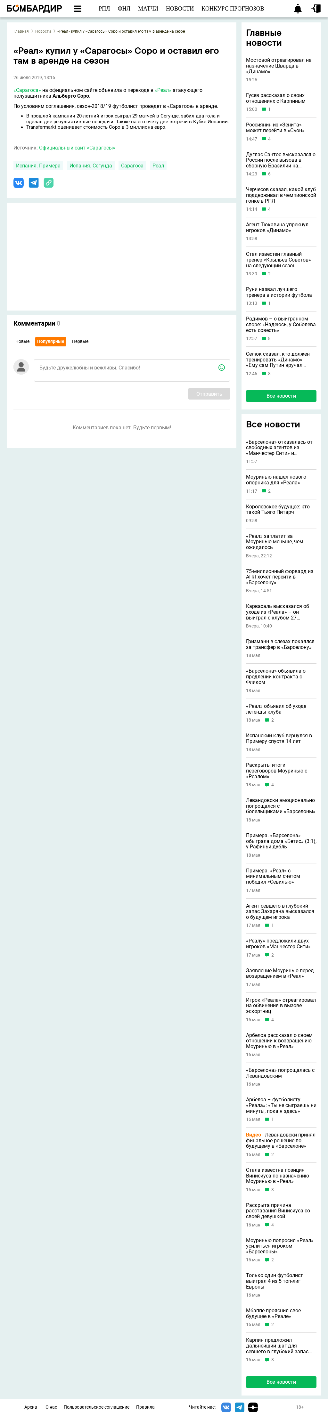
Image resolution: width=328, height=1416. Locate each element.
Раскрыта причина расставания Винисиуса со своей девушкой (278, 1210)
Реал (158, 166)
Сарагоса (132, 166)
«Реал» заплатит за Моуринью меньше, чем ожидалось (274, 541)
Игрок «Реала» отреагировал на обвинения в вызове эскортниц (281, 1005)
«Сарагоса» (27, 90)
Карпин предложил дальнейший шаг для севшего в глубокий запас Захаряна (277, 1345)
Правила (145, 1407)
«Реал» (163, 90)
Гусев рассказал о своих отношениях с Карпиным (276, 98)
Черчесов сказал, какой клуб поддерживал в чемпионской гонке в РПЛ (281, 195)
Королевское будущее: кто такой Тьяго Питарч (278, 509)
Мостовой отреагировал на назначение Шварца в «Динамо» (279, 65)
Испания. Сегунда (91, 166)
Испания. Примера (38, 166)
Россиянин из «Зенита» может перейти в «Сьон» (275, 127)
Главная (21, 31)
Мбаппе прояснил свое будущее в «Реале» (273, 1313)
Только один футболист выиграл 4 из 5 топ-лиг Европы (274, 1281)
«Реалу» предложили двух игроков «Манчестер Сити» (278, 943)
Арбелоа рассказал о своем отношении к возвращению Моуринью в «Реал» (279, 1040)
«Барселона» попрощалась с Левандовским (280, 1073)
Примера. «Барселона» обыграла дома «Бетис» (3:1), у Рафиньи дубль (281, 841)
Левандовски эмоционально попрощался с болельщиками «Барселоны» (281, 805)
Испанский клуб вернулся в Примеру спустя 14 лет (279, 738)
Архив (30, 1407)
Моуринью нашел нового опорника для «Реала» (276, 479)
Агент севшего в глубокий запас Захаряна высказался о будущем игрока (280, 911)
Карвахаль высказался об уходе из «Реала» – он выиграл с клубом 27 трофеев (277, 611)
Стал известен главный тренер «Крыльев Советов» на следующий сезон (278, 259)
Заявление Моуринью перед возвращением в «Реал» (280, 973)
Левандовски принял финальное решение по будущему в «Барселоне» (281, 1140)
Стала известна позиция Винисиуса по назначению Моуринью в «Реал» (277, 1175)
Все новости (281, 396)
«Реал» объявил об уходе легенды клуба (276, 709)
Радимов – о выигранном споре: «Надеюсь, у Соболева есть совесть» (281, 324)
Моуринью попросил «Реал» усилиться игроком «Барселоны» (280, 1246)
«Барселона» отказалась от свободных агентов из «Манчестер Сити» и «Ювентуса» (279, 447)
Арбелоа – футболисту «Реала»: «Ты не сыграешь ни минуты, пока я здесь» (281, 1105)
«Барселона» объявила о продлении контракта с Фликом (276, 676)
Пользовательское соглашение (96, 1407)
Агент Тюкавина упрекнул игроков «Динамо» (277, 227)
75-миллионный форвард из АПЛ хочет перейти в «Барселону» (279, 577)
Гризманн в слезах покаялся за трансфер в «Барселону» (280, 644)
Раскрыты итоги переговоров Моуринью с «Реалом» (276, 770)
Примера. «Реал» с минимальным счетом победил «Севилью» (273, 876)
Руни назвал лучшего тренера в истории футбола (279, 292)
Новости (43, 31)
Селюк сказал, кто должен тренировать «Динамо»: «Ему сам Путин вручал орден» (278, 359)
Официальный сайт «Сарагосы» (77, 148)
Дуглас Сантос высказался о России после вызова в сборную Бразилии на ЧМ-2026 (281, 160)
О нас (51, 1407)
